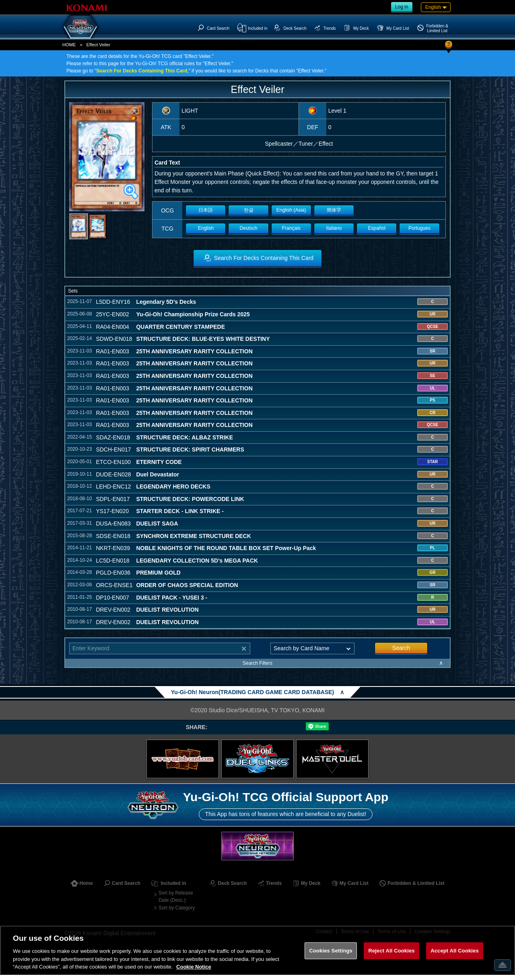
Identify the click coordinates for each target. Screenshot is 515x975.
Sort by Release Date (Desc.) (176, 896)
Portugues (419, 228)
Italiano (334, 228)
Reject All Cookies (391, 951)
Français (291, 228)
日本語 (205, 210)
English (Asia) (291, 210)
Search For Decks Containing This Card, (142, 71)
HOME (69, 44)
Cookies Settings (330, 951)
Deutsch (249, 228)
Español (376, 228)
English (206, 228)
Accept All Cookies (455, 951)
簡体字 (334, 210)
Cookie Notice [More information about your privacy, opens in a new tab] (193, 967)
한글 (248, 210)
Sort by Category (177, 908)
